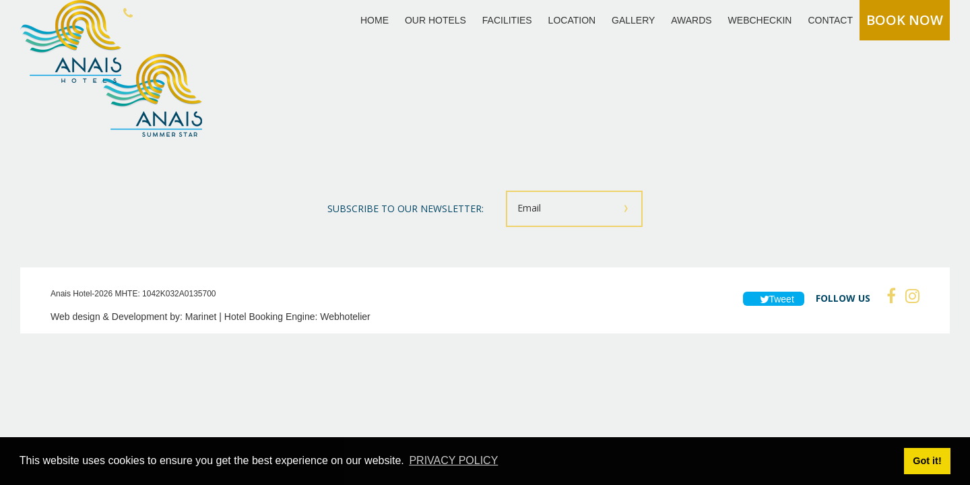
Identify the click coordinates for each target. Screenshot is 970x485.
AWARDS (691, 20)
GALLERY (633, 20)
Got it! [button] (927, 460)
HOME (374, 20)
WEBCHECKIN (760, 20)
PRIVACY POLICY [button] (453, 460)
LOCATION (572, 20)
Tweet (773, 299)
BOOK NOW (904, 20)
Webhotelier (345, 316)
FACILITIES (507, 20)
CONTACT (830, 20)
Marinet (201, 316)
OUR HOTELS (435, 20)
